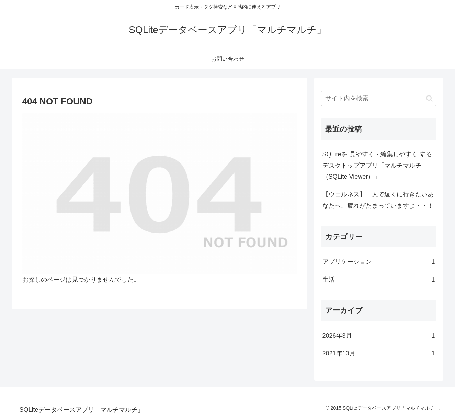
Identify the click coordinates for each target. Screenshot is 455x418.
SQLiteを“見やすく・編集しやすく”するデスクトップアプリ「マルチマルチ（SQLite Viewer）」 (377, 165)
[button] (429, 98)
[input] (378, 98)
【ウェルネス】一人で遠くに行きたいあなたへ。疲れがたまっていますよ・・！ (378, 200)
